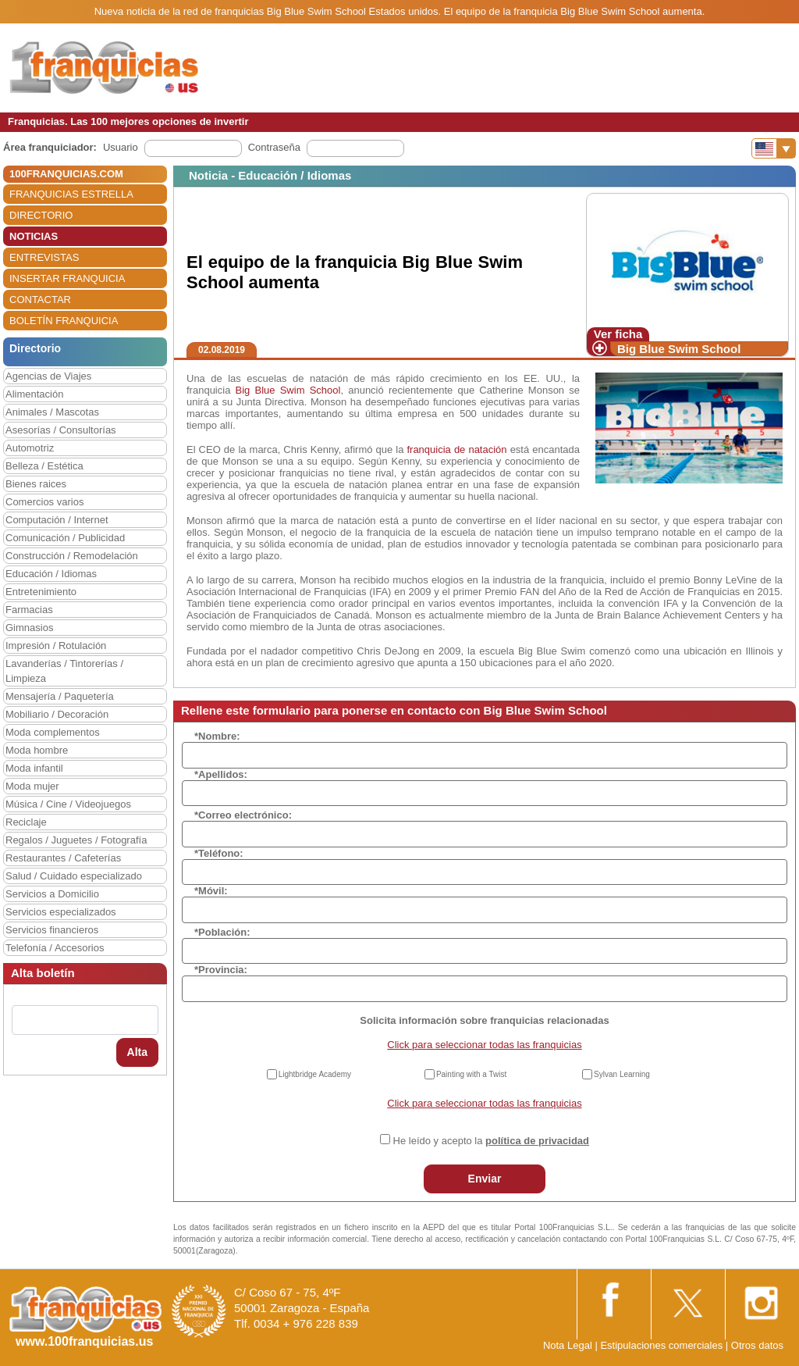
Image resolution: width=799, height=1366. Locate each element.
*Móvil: (211, 891)
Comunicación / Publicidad (65, 538)
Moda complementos (52, 732)
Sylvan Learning (622, 1074)
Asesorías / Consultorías (60, 430)
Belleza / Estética (44, 466)
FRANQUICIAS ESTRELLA (71, 194)
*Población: (222, 932)
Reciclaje (26, 822)
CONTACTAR (40, 299)
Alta (137, 1052)
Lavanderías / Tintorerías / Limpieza (64, 671)
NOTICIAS (33, 236)
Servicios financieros (51, 930)
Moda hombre (36, 750)
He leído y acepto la (491, 1141)
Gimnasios (29, 627)
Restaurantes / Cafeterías (63, 858)
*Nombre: (217, 736)
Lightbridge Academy (315, 1074)
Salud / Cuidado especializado (73, 876)
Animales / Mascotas (52, 412)
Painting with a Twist (471, 1074)
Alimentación (34, 394)
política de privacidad (537, 1141)
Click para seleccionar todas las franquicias (484, 1044)
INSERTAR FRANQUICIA (67, 278)
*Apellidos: (220, 774)
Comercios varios (44, 502)
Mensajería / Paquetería (59, 696)
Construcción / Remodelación (71, 556)
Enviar (485, 1178)
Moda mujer (32, 786)
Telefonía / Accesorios (54, 948)
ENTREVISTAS (44, 257)
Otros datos (757, 1345)
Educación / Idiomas (51, 574)
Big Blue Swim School (678, 348)
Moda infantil (34, 768)
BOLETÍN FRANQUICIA (63, 320)
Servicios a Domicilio (52, 894)
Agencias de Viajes (48, 376)
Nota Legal (567, 1345)
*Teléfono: (218, 853)
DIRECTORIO (41, 215)
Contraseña (274, 147)
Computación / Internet (56, 520)
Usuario (120, 147)
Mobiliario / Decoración (56, 714)
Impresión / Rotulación (55, 645)
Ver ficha (618, 334)
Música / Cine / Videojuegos (68, 804)
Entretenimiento (40, 591)
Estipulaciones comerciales (662, 1345)
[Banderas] (773, 148)
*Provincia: (220, 969)
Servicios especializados (60, 912)
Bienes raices (35, 484)
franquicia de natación (456, 449)
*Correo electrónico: (243, 815)
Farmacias (29, 609)
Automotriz (29, 448)
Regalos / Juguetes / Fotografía (76, 840)
